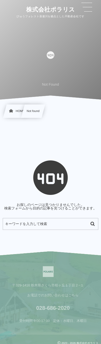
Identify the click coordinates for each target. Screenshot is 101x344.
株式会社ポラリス (50, 9)
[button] (86, 7)
